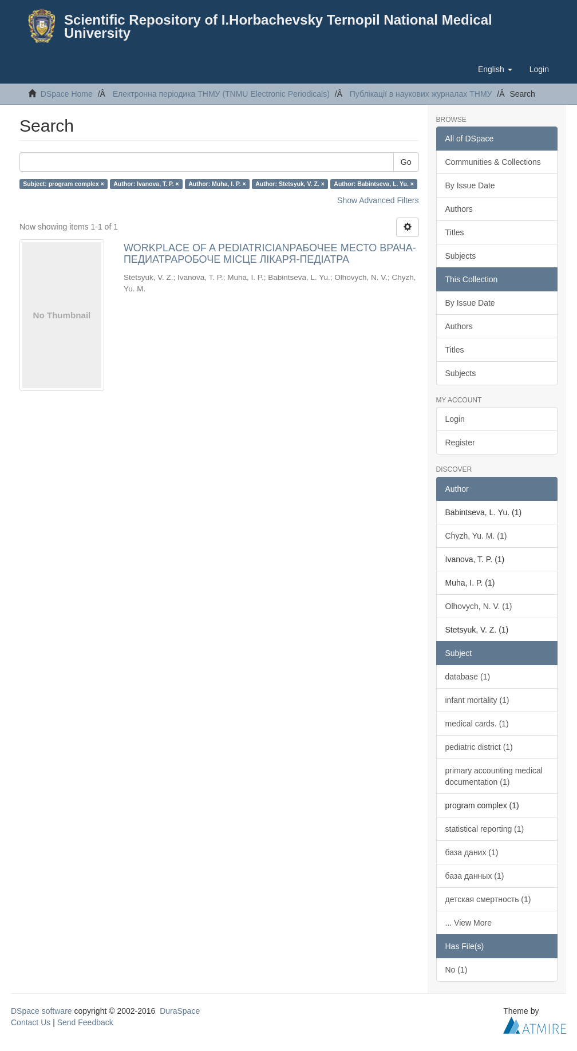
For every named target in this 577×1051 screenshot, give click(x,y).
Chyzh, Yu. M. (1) (476, 535)
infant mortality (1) (477, 700)
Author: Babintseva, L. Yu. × (374, 183)
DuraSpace (180, 1011)
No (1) (456, 969)
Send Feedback (85, 1022)
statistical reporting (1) (484, 828)
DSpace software (41, 1011)
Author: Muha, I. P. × (217, 183)
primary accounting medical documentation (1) (494, 776)
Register (460, 442)
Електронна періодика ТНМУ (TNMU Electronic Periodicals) (221, 93)
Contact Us (30, 1022)
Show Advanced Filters (377, 200)
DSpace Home (67, 93)
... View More (468, 922)
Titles (454, 232)
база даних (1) (472, 852)
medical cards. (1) (477, 723)
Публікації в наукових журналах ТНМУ (421, 93)
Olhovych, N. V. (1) (478, 606)
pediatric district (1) (479, 747)
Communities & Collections (493, 162)
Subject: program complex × (63, 183)
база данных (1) (474, 875)
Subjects (460, 255)
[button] (495, 69)
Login (455, 419)
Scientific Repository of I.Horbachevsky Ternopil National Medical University (278, 26)
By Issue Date (470, 185)
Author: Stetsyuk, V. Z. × (290, 183)
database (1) (468, 676)
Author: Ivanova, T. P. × (146, 183)
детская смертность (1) (488, 899)
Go (406, 162)
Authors (459, 209)
